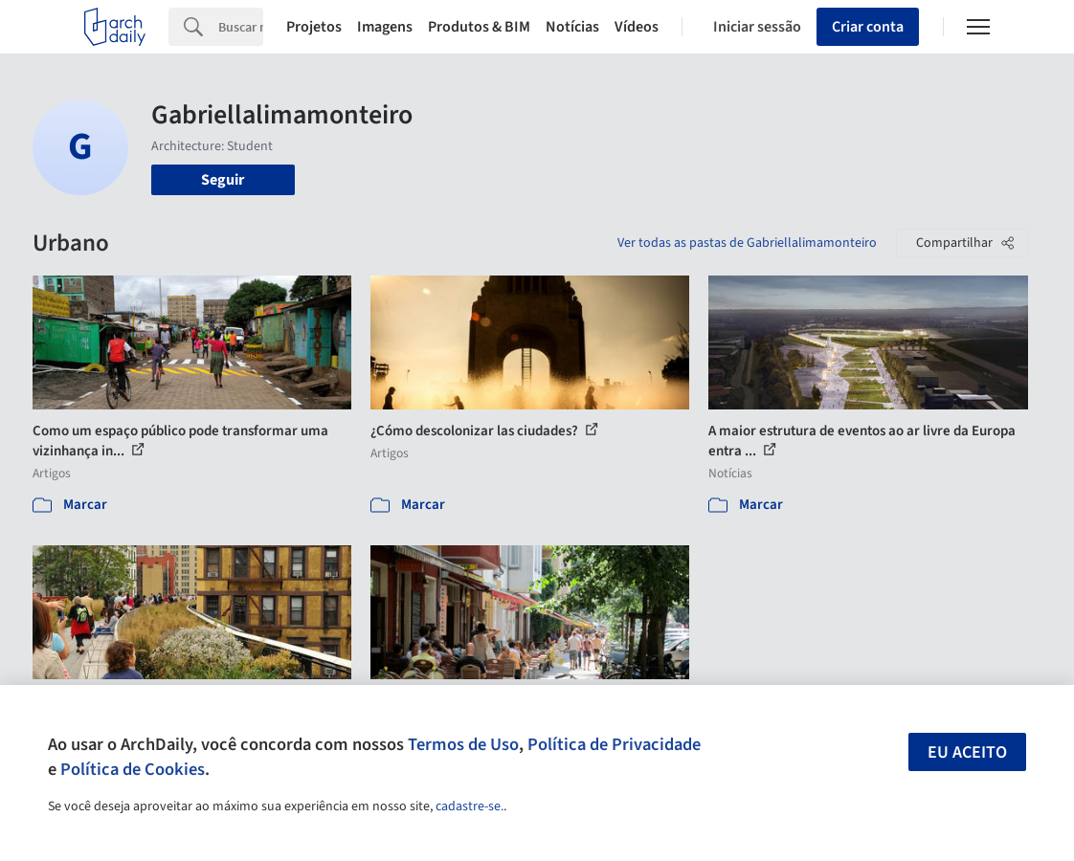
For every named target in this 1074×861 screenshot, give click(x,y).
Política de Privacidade (614, 744)
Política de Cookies (132, 769)
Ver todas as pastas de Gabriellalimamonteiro (747, 243)
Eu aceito (967, 752)
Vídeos (637, 26)
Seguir (222, 179)
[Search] (240, 27)
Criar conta (868, 26)
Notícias (572, 26)
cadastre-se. (469, 806)
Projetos (314, 26)
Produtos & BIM (479, 26)
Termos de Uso (463, 744)
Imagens (385, 26)
